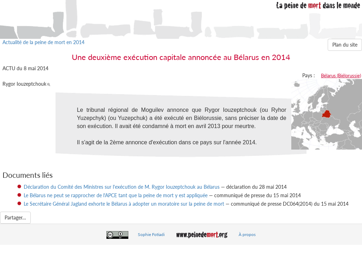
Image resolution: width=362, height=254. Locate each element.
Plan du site (344, 45)
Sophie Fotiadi (151, 234)
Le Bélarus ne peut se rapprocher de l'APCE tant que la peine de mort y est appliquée (116, 195)
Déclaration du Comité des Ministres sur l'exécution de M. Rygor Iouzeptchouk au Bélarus (122, 187)
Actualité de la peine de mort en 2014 (43, 42)
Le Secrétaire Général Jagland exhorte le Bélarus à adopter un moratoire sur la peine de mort (124, 204)
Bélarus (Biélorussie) (341, 75)
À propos (247, 234)
